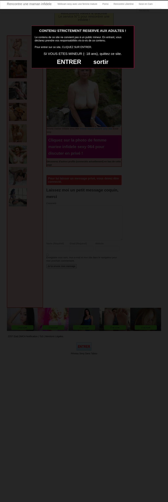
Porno (105, 4)
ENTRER (69, 61)
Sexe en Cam (146, 4)
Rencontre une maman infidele (29, 4)
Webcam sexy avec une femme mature (77, 4)
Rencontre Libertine (124, 4)
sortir (100, 61)
